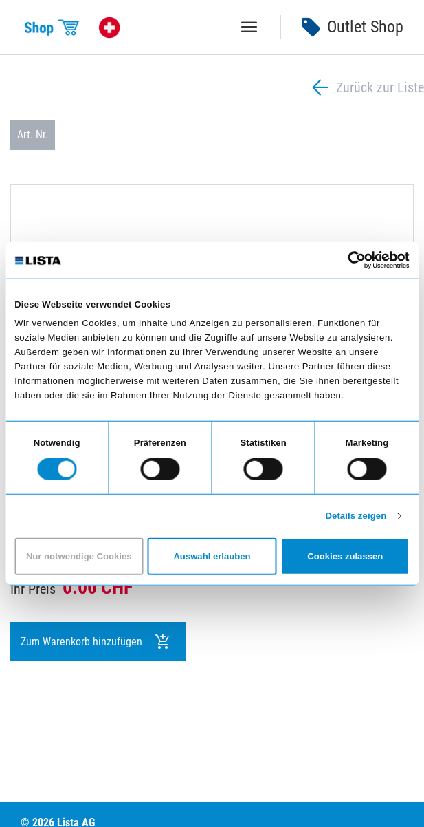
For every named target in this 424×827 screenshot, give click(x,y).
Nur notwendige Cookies (79, 556)
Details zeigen (355, 516)
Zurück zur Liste (366, 88)
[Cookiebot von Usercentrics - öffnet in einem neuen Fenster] (349, 260)
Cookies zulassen (345, 556)
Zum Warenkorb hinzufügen (96, 642)
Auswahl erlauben (211, 556)
